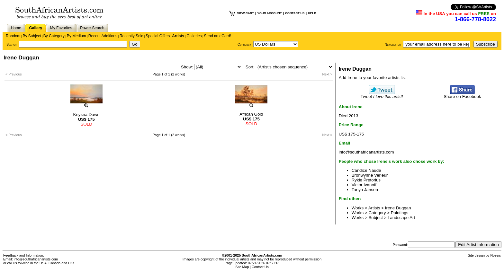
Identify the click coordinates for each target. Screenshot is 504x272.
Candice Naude (366, 170)
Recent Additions (102, 36)
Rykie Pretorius (366, 180)
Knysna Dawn (86, 114)
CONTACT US (294, 13)
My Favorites (61, 28)
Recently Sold (131, 36)
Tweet (382, 94)
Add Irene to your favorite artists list (372, 77)
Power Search (92, 28)
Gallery (35, 28)
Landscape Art (401, 217)
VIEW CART (245, 13)
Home (16, 28)
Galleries (194, 36)
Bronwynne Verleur (370, 175)
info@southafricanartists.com (366, 152)
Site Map (242, 267)
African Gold (251, 114)
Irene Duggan (398, 208)
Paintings (400, 212)
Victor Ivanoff (364, 184)
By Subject (31, 36)
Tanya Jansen (365, 189)
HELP (312, 13)
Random (13, 36)
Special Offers (158, 36)
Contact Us (260, 267)
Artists (178, 36)
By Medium (76, 36)
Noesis (495, 255)
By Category (54, 36)
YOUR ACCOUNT (269, 13)
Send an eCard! (217, 36)
